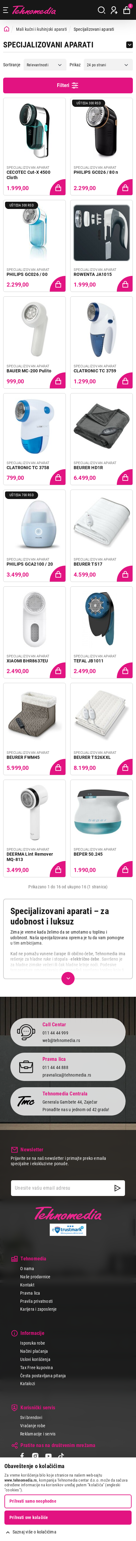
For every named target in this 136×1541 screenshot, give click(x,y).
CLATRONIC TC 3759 (95, 370)
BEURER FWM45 (23, 757)
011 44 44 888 (55, 1067)
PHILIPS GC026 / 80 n (96, 172)
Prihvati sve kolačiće (28, 1517)
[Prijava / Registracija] (114, 10)
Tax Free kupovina (36, 1367)
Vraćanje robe (32, 1425)
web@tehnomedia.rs (61, 1040)
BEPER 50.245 (88, 854)
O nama (27, 1268)
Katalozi (27, 1383)
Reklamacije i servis (37, 1433)
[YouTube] (48, 1457)
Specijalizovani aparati (94, 29)
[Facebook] (22, 1457)
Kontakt (27, 1284)
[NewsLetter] (118, 1188)
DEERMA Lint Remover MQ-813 (30, 857)
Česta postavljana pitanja (43, 1375)
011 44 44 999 (55, 1032)
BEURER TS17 (88, 564)
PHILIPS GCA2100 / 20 (30, 564)
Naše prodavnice (35, 1276)
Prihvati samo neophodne (32, 1501)
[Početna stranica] (6, 29)
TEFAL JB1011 (89, 660)
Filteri (68, 85)
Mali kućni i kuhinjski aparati (41, 29)
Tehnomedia (34, 9)
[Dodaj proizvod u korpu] (57, 186)
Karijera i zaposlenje (38, 1309)
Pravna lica (30, 1293)
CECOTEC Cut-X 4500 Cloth (28, 175)
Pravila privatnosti (36, 1301)
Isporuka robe (32, 1343)
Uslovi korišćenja (35, 1359)
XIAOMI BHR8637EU (27, 660)
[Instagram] (35, 1457)
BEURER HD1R (88, 467)
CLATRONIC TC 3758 (28, 467)
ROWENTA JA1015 (93, 274)
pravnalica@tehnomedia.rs (66, 1075)
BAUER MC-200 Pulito (29, 370)
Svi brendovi (31, 1417)
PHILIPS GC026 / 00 (27, 274)
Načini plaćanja (34, 1351)
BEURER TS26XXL (92, 757)
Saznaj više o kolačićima (34, 1531)
